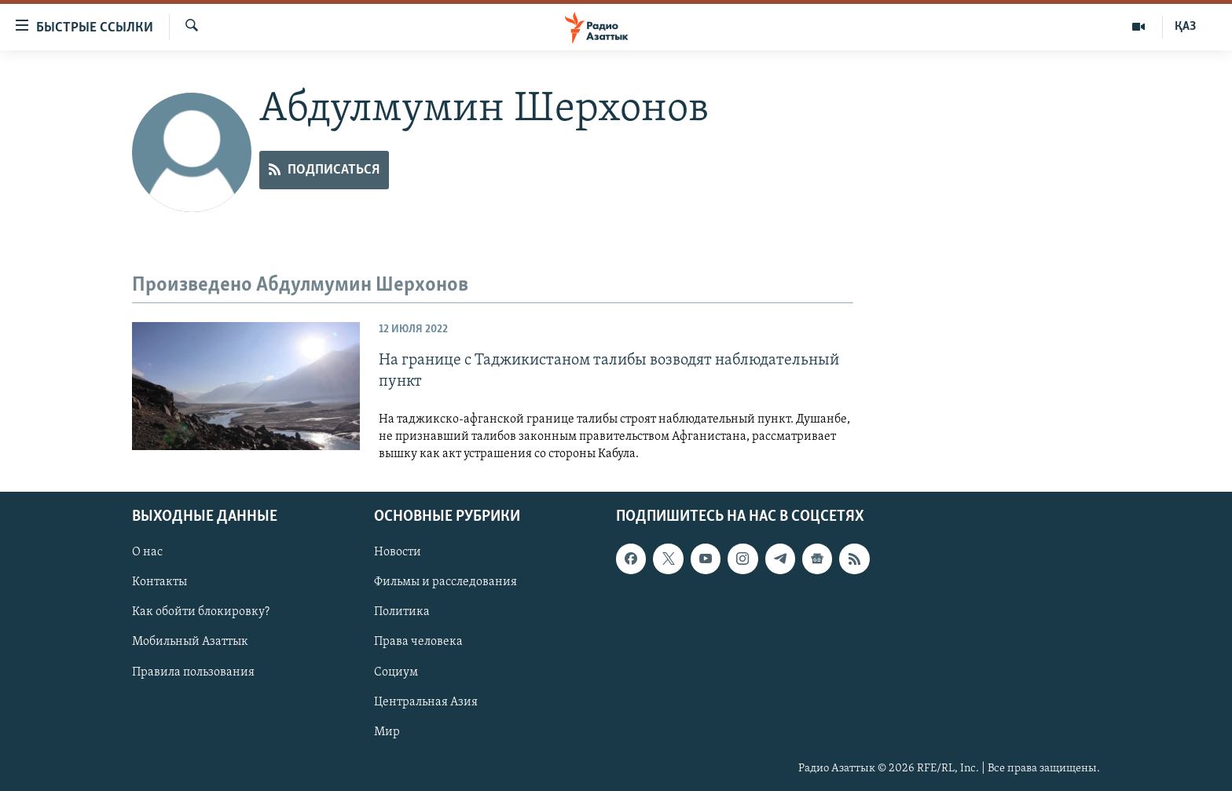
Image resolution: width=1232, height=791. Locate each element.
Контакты (159, 582)
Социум (396, 671)
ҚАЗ (1185, 26)
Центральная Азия (426, 701)
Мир (387, 732)
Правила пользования (193, 671)
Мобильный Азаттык (190, 641)
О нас (147, 552)
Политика (402, 612)
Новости (397, 552)
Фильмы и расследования (445, 582)
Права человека (418, 641)
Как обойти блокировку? (201, 612)
